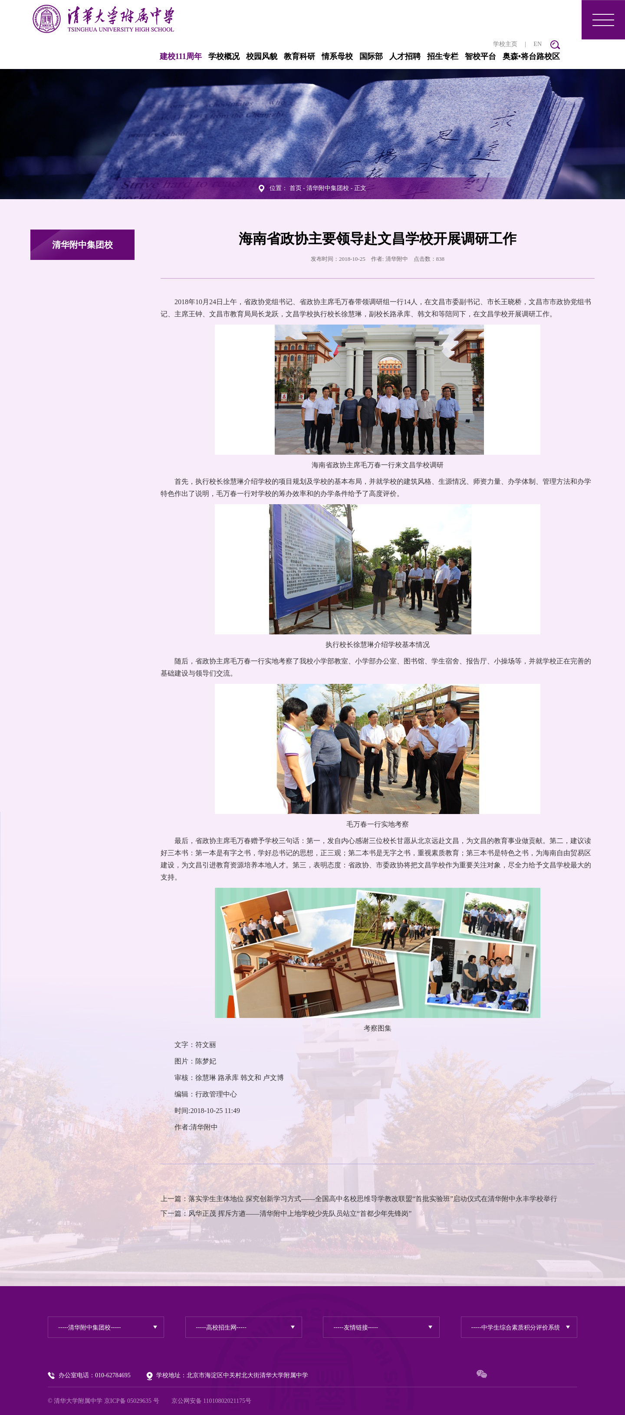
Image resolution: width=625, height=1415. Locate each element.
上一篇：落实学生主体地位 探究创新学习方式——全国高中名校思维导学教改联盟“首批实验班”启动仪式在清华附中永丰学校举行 (359, 1198)
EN (537, 44)
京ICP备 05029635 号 (131, 1401)
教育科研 (299, 56)
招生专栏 (442, 56)
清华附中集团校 (327, 188)
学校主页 (505, 44)
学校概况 (224, 56)
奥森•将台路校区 (531, 56)
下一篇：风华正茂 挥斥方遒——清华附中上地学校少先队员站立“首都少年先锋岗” (286, 1213)
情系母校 (337, 56)
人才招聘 (405, 56)
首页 (295, 188)
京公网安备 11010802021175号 (211, 1401)
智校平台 (480, 56)
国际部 (371, 56)
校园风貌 (261, 56)
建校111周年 (181, 56)
